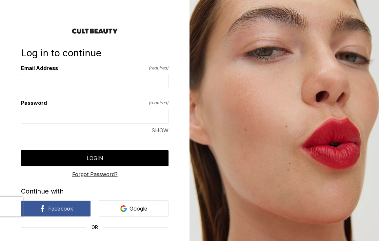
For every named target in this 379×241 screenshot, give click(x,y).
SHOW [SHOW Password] (160, 130)
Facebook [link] (56, 208)
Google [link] (133, 208)
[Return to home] (95, 31)
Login (95, 158)
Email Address (95, 68)
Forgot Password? (95, 174)
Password (95, 103)
